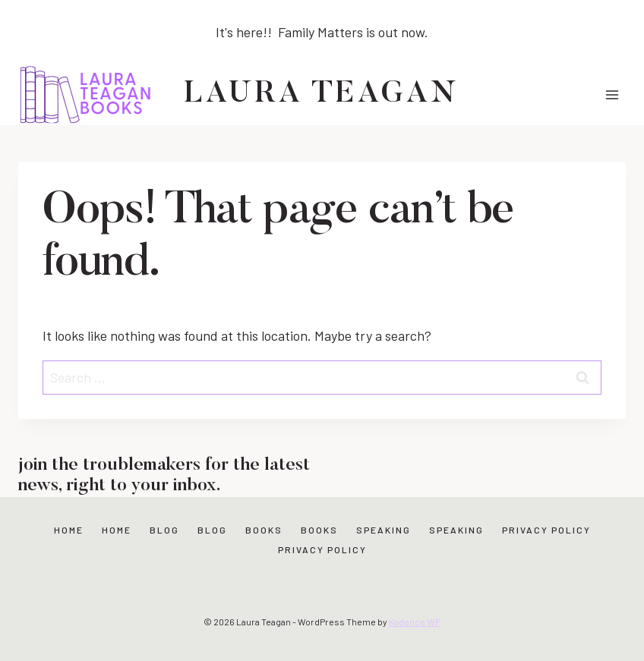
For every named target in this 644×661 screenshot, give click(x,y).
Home (69, 529)
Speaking (383, 529)
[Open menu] (612, 94)
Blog (164, 529)
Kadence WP (414, 621)
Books (264, 529)
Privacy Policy (546, 529)
